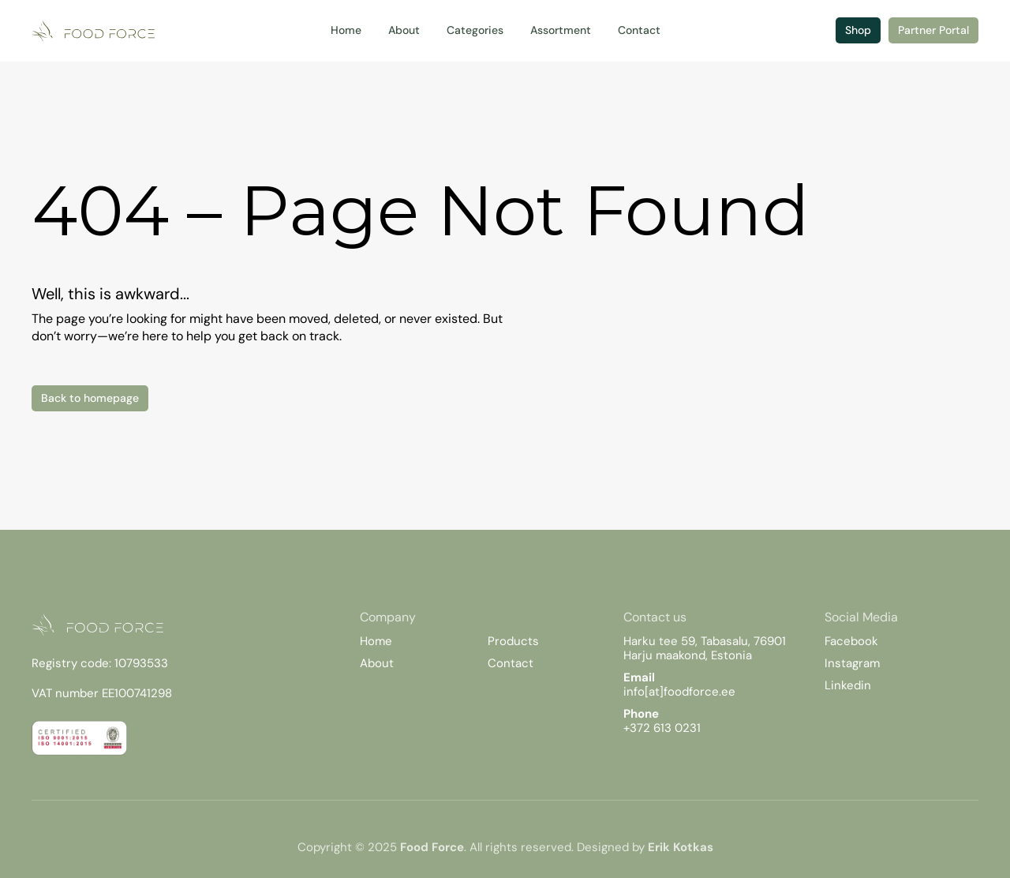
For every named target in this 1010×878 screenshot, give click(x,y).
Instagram (852, 663)
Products (513, 641)
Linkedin (848, 685)
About (377, 663)
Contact (510, 663)
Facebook (851, 641)
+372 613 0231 (662, 728)
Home (376, 641)
